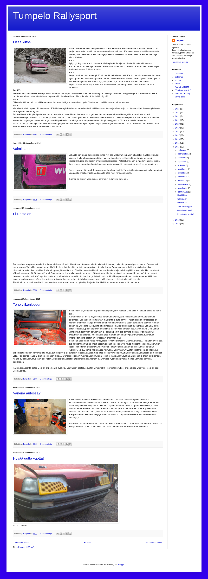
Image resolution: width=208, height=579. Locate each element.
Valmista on (22, 149)
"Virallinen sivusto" (183, 90)
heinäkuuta (183, 169)
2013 (177, 220)
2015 (177, 143)
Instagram (179, 77)
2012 (177, 224)
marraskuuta (183, 154)
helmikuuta (183, 188)
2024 (177, 109)
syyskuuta (182, 161)
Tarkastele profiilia (180, 62)
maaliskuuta (183, 184)
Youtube (178, 80)
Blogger (121, 564)
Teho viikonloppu (26, 304)
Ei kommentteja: (45, 134)
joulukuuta (182, 150)
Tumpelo (26, 134)
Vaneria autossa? (27, 393)
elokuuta (182, 165)
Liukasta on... (23, 214)
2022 (177, 116)
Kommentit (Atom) (26, 547)
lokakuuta (182, 158)
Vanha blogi (180, 97)
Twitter (177, 84)
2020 (177, 124)
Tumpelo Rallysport (55, 15)
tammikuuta (183, 192)
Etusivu (87, 542)
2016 (177, 139)
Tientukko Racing (182, 93)
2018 (177, 131)
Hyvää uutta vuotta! (28, 458)
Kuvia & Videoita (182, 87)
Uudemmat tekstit (21, 542)
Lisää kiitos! (22, 42)
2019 (177, 128)
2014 (177, 147)
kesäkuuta (182, 173)
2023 (177, 112)
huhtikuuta (182, 180)
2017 (177, 135)
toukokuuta (183, 177)
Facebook (179, 74)
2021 (177, 120)
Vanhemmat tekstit (154, 542)
